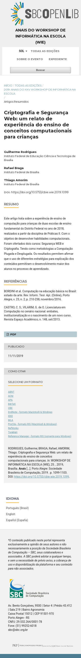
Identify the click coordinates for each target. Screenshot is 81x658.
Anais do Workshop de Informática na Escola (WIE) (40, 36)
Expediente (58, 59)
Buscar (40, 70)
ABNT (11, 392)
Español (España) (17, 520)
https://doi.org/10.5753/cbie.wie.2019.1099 (40, 192)
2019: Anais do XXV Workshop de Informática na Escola (40, 91)
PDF (12, 334)
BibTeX (12, 404)
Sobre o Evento (30, 59)
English (10, 514)
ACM (10, 396)
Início (8, 85)
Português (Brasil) (17, 508)
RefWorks (13, 428)
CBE (10, 408)
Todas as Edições (45, 51)
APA (10, 400)
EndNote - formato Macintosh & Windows (30, 412)
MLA (10, 420)
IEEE (10, 416)
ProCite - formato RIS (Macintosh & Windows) (32, 424)
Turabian (12, 432)
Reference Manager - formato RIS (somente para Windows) (39, 436)
